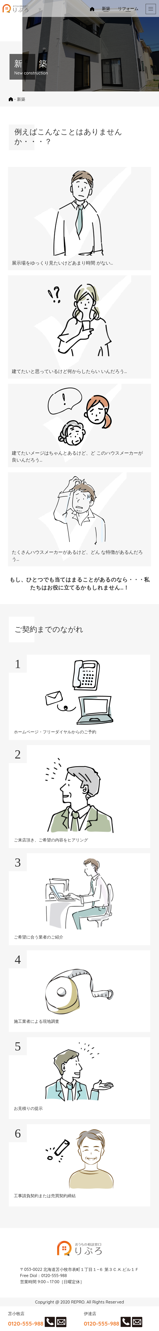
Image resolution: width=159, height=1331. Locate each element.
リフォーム (128, 8)
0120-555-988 (25, 1323)
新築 (106, 8)
